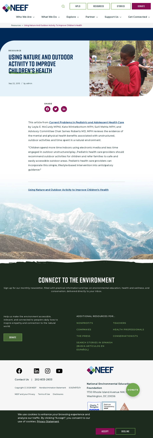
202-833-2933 (43, 380)
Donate (141, 6)
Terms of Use (44, 395)
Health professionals (128, 330)
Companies (83, 330)
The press (83, 336)
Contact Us (22, 380)
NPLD (77, 6)
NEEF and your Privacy (25, 395)
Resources (98, 6)
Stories (121, 6)
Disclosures (58, 395)
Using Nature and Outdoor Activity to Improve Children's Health (68, 189)
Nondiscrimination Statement (52, 388)
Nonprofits (84, 323)
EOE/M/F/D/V (75, 388)
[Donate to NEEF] (133, 390)
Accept (105, 431)
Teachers (119, 323)
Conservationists (125, 336)
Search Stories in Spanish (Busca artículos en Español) (94, 347)
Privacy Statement (48, 421)
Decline (125, 431)
